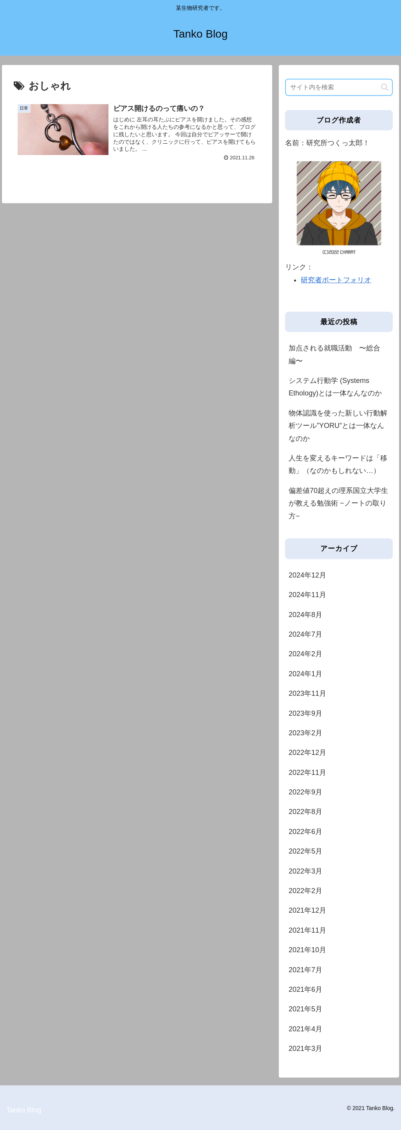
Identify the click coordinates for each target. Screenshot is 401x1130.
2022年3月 (305, 871)
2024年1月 (305, 674)
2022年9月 (305, 792)
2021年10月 (307, 950)
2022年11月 (307, 772)
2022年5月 (305, 851)
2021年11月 (307, 930)
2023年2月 (305, 733)
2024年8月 (305, 615)
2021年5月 (305, 1009)
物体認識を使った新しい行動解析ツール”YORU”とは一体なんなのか (338, 425)
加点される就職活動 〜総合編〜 (334, 354)
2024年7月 (305, 634)
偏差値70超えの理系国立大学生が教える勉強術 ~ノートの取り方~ (338, 503)
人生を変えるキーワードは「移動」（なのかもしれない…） (338, 464)
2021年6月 (305, 989)
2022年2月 (305, 891)
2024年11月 (307, 595)
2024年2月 (305, 654)
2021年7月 (305, 970)
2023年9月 (305, 713)
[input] (338, 87)
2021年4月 (305, 1029)
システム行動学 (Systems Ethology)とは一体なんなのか (335, 387)
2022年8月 (305, 812)
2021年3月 (305, 1048)
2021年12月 (307, 910)
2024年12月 (307, 575)
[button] (385, 87)
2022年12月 (307, 752)
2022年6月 (305, 832)
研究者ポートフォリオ (336, 280)
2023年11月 (307, 693)
